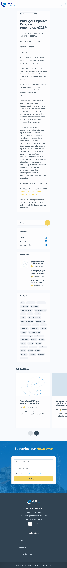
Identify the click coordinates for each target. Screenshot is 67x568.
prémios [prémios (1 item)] (41, 339)
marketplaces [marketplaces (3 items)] (25, 339)
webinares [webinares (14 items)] (32, 354)
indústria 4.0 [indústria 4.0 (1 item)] (24, 328)
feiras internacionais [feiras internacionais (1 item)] (34, 317)
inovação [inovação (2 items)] (43, 328)
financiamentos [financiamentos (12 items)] (40, 321)
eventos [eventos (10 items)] (23, 317)
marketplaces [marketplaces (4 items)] (39, 336)
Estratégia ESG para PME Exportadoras (37, 262)
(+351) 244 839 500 (33, 512)
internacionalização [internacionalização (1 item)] (34, 332)
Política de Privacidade (35, 474)
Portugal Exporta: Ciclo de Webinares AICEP (38, 281)
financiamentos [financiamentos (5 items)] (25, 325)
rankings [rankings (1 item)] (30, 343)
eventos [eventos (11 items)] (37, 313)
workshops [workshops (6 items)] (41, 354)
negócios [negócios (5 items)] (34, 339)
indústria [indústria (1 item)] (35, 325)
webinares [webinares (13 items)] (24, 354)
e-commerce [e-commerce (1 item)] (24, 306)
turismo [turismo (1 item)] (30, 350)
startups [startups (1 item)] (23, 350)
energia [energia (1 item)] (23, 313)
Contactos (22, 547)
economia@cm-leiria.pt (33, 519)
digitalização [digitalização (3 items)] (31, 302)
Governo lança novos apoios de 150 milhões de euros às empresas (38, 272)
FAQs (21, 540)
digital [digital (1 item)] (22, 302)
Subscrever (33, 479)
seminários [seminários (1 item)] (24, 347)
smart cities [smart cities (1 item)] (33, 347)
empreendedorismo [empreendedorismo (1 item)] (26, 310)
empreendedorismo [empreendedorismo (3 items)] (40, 310)
